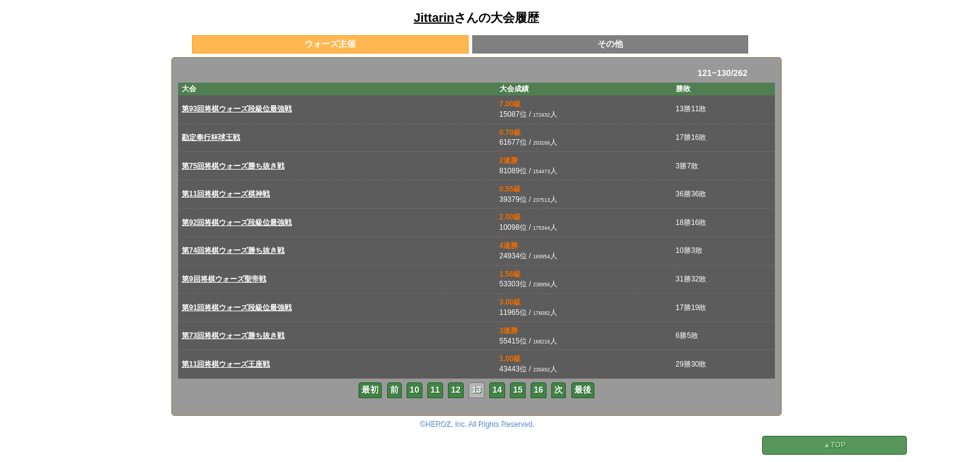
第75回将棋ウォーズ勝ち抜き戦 (233, 166)
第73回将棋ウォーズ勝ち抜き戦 (233, 335)
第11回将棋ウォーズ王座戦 (226, 364)
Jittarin (434, 17)
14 (497, 390)
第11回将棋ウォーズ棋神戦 (226, 194)
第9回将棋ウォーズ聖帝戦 (224, 279)
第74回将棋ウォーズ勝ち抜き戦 (233, 250)
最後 (582, 390)
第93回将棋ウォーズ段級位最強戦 (237, 109)
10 (414, 390)
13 (476, 390)
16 (538, 390)
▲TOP (834, 445)
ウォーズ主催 (330, 44)
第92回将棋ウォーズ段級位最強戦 (237, 222)
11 (435, 390)
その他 (610, 44)
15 (518, 390)
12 (456, 390)
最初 (370, 390)
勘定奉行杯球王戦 (211, 137)
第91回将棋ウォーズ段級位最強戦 (237, 307)
